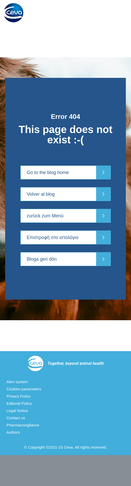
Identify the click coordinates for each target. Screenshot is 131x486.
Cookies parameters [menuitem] (23, 389)
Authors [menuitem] (13, 432)
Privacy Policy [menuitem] (18, 396)
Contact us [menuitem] (15, 418)
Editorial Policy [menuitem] (19, 403)
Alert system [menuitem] (17, 382)
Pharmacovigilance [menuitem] (22, 425)
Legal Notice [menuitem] (17, 410)
